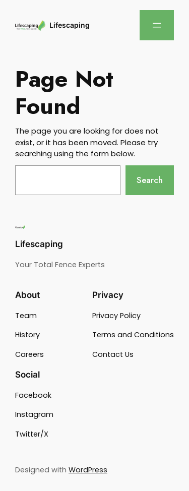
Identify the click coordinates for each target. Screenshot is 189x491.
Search (150, 180)
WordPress (88, 470)
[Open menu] (157, 25)
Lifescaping (69, 25)
